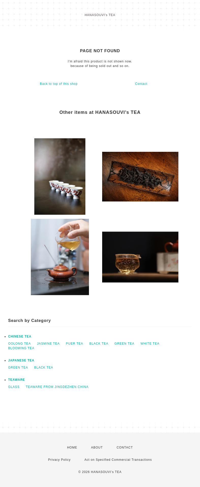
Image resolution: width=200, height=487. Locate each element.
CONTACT (125, 447)
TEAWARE (16, 380)
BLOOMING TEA (21, 348)
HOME (72, 447)
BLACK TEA (98, 343)
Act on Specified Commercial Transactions (118, 460)
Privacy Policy (59, 460)
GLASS (14, 387)
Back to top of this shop (59, 84)
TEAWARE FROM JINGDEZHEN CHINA (57, 387)
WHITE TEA (150, 343)
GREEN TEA (124, 343)
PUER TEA (74, 343)
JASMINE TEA (48, 343)
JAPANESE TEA (21, 360)
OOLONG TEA (19, 343)
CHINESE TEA (20, 336)
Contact (141, 84)
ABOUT (97, 447)
